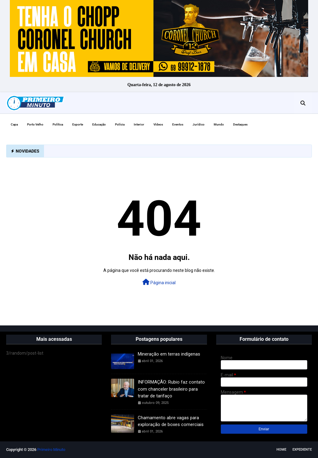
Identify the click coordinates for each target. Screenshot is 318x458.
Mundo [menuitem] (219, 124)
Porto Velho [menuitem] (35, 124)
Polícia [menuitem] (120, 124)
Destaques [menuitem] (240, 124)
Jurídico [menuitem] (199, 124)
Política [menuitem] (58, 124)
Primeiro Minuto (51, 449)
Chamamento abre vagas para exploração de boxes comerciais (171, 421)
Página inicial (159, 282)
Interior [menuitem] (139, 124)
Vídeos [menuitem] (158, 124)
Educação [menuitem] (99, 124)
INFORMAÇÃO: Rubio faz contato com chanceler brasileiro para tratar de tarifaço (171, 389)
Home (281, 450)
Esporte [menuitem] (77, 124)
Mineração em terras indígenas (169, 354)
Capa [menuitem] (14, 124)
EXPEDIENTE (302, 450)
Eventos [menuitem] (177, 124)
